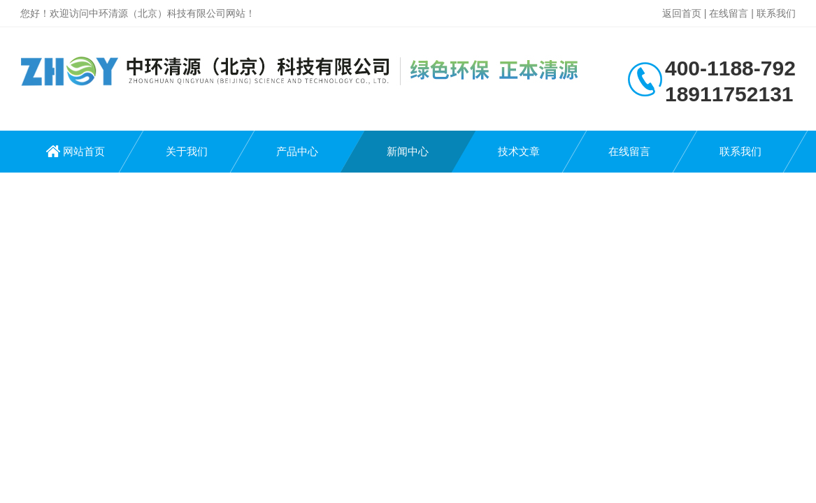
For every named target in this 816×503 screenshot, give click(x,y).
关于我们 (187, 151)
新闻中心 (408, 151)
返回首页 (681, 13)
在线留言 (728, 13)
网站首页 (84, 151)
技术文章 (519, 151)
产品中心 (297, 151)
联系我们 (776, 13)
